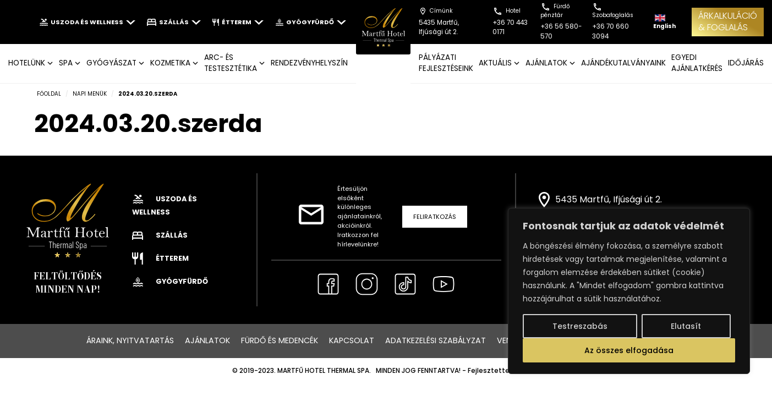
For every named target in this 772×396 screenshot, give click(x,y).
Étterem (238, 22)
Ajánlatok (207, 340)
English (664, 22)
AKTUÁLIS (495, 63)
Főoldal (49, 93)
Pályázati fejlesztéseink (446, 63)
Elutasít (686, 326)
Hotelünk (26, 63)
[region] (629, 291)
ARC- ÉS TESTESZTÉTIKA (230, 63)
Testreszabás (579, 326)
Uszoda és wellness (87, 22)
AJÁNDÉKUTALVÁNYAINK (623, 63)
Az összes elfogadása (629, 350)
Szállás (174, 22)
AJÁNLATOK (546, 63)
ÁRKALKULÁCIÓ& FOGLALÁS (727, 21)
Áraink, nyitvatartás (130, 340)
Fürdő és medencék (279, 340)
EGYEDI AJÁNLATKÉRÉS (696, 63)
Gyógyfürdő (310, 22)
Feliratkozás (434, 216)
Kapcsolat (351, 340)
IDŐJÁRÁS (746, 63)
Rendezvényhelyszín (309, 63)
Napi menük (90, 93)
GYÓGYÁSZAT (111, 63)
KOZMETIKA (170, 63)
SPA (66, 63)
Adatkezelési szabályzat (435, 340)
